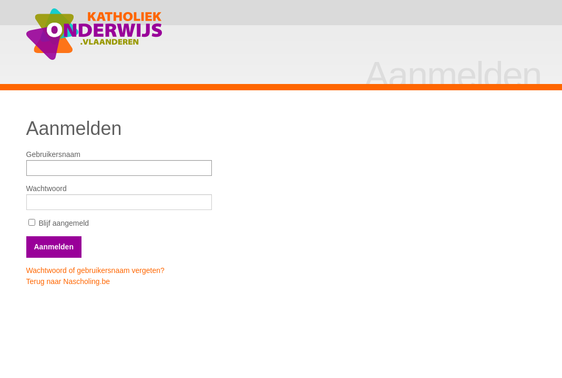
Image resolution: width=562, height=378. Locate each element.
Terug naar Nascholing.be (68, 281)
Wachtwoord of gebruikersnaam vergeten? (95, 270)
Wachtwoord (46, 188)
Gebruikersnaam (53, 154)
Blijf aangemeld (58, 223)
